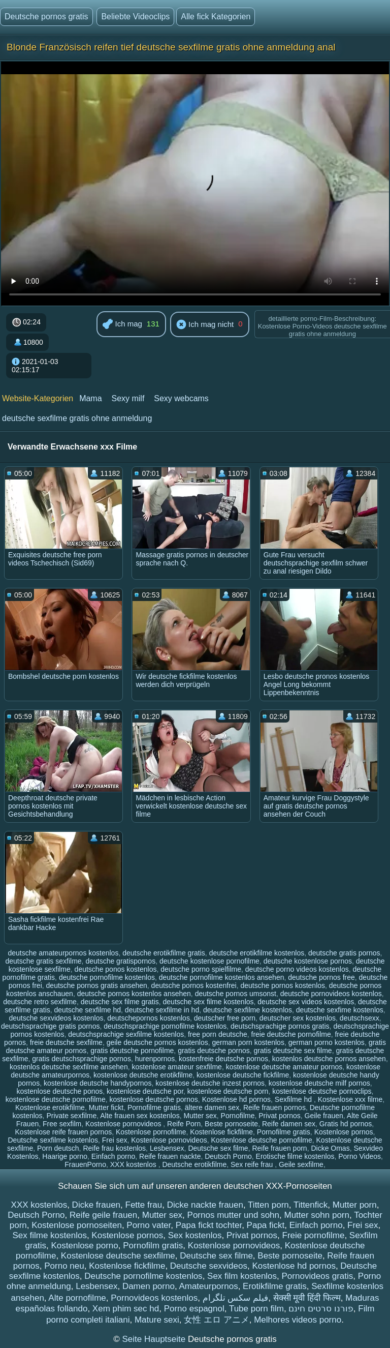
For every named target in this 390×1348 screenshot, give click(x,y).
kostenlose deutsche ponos (60, 1091)
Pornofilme (238, 1116)
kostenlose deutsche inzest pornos (210, 1083)
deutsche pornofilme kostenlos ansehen (221, 977)
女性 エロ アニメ (216, 1320)
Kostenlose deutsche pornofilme (261, 1140)
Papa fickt (266, 1225)
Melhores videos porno (297, 1320)
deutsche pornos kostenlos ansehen (134, 994)
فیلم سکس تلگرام (235, 1298)
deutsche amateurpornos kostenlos (63, 953)
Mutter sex (199, 1116)
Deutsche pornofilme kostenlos (143, 1276)
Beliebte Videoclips (135, 16)
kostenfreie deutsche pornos (223, 1059)
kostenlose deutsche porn (228, 1091)
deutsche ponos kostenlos (116, 969)
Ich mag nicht (205, 325)
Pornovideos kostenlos (154, 1298)
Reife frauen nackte (170, 1156)
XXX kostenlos (134, 1164)
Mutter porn (355, 1205)
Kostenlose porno (84, 1245)
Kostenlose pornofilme (151, 1132)
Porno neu (64, 1266)
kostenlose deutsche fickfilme (243, 1075)
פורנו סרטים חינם (320, 1308)
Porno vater (148, 1225)
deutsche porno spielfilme (200, 969)
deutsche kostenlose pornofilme (209, 961)
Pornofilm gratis (153, 1245)
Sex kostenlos (195, 1235)
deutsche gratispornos (120, 961)
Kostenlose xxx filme (350, 1099)
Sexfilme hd (294, 1099)
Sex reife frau (253, 1164)
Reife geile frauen (103, 1215)
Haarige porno (64, 1156)
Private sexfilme (71, 1116)
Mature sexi (157, 1320)
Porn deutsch (58, 1148)
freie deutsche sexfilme (66, 1042)
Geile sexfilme (301, 1164)
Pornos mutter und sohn (233, 1215)
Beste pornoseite (231, 1124)
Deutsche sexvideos (208, 1266)
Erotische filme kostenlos (295, 1156)
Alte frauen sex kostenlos (139, 1116)
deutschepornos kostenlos (148, 1018)
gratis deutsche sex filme (293, 1050)
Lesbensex (167, 1148)
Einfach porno (113, 1156)
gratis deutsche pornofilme (132, 1050)
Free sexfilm (62, 1124)
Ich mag (122, 325)
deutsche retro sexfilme (40, 1002)
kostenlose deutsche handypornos (97, 1083)
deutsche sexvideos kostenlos (56, 1018)
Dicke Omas (330, 1148)
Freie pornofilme (313, 1235)
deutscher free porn (224, 1018)
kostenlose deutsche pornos (154, 1099)
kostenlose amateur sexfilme (176, 1067)
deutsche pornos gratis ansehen (96, 985)
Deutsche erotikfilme (194, 1164)
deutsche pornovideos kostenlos (331, 994)
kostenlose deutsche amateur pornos (284, 1067)
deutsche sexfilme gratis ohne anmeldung (77, 418)
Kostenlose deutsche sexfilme (118, 1256)
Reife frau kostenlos (114, 1148)
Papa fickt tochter (209, 1225)
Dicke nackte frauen (205, 1205)
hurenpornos (155, 1059)
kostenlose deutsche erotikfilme (142, 1075)
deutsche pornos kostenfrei (194, 985)
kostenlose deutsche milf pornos (319, 1083)
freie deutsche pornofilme (291, 1034)
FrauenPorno (85, 1164)
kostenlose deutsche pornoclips (321, 1091)
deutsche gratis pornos (344, 953)
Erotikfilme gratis (275, 1286)
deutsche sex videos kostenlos (305, 1002)
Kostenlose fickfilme (221, 1132)
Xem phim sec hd (125, 1308)
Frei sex (114, 1140)
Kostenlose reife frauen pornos (63, 1132)
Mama (90, 398)
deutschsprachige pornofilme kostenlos (165, 1026)
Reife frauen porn (279, 1148)
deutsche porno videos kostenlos (297, 969)
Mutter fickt (106, 1107)
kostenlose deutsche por (145, 1091)
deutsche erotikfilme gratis (163, 953)
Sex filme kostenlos (49, 1235)
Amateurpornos (208, 1286)
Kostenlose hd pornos (236, 1099)
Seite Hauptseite (154, 1339)
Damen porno (148, 1286)
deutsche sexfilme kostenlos (247, 1010)
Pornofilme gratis (154, 1107)
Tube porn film (256, 1308)
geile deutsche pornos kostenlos (157, 1042)
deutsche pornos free (321, 977)
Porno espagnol (194, 1308)
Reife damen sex (288, 1124)
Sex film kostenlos (242, 1276)
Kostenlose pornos (343, 1132)
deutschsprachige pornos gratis (280, 1026)
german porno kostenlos (326, 1042)
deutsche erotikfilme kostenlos (257, 953)
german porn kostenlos (248, 1042)
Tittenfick (311, 1205)
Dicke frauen (96, 1205)
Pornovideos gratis (317, 1276)
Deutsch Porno (228, 1156)
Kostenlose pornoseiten (76, 1225)
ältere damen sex (212, 1107)
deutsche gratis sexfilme (43, 961)
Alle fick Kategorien (215, 16)
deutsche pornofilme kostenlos (107, 977)
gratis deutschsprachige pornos (81, 1059)
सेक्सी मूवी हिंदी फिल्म (307, 1298)
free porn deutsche (217, 1034)
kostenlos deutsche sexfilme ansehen (69, 1067)
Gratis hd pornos (345, 1124)
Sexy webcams (181, 398)
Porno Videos (359, 1156)
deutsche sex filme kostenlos (208, 1002)
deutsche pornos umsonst (235, 994)
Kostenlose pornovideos (124, 1124)
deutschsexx (359, 1018)
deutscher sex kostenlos (297, 1018)
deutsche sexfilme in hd (162, 1010)
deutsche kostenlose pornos (308, 961)
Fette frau (143, 1205)
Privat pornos (279, 1116)
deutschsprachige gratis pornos (50, 1026)
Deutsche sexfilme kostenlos (53, 1140)
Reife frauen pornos (274, 1107)
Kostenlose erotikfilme (50, 1107)
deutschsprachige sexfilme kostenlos (126, 1034)
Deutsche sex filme (218, 1148)
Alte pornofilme (77, 1298)
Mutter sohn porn (316, 1215)
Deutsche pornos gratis (46, 16)
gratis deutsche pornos (214, 1050)
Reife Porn (184, 1124)
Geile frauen (324, 1116)
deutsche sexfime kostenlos (339, 1010)
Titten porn (268, 1205)
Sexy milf (127, 398)
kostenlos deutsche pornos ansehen (329, 1059)
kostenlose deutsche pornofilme (56, 1099)
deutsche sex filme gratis (120, 1002)
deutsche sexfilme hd (87, 1010)
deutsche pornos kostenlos (282, 985)
